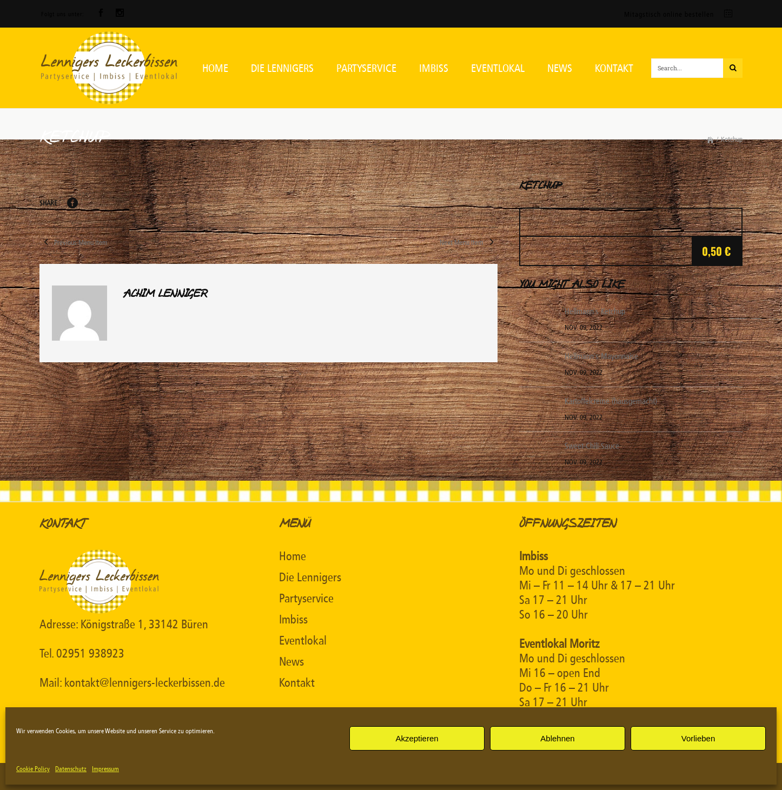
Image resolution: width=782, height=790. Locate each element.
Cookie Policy (33, 769)
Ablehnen (557, 738)
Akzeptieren (416, 738)
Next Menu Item (469, 242)
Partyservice (306, 599)
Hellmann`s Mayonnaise (601, 356)
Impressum (105, 769)
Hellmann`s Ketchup (595, 311)
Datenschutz (71, 769)
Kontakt (297, 683)
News (291, 662)
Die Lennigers (310, 577)
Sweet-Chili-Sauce (592, 446)
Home (292, 556)
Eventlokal (303, 641)
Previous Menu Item (73, 242)
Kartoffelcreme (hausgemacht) (611, 401)
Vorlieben (698, 738)
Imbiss (293, 620)
